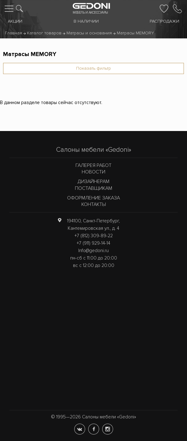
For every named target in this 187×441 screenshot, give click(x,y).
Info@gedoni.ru (93, 250)
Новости (93, 172)
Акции (15, 21)
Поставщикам (93, 188)
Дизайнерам (93, 181)
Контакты (93, 204)
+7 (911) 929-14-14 (93, 243)
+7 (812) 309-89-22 (94, 235)
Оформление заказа (93, 198)
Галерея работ (93, 165)
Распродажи (164, 21)
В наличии (86, 21)
